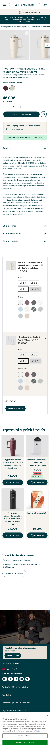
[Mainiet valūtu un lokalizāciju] (25, 669)
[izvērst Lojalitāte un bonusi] (14, 710)
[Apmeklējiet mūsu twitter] (27, 679)
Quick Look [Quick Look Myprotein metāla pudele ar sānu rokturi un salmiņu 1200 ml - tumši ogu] (12, 482)
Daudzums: (8, 102)
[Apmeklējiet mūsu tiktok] (16, 679)
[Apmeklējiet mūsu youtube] (21, 679)
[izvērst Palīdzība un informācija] (16, 687)
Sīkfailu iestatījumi (11, 663)
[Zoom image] (27, 33)
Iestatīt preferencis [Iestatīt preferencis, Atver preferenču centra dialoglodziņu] (25, 736)
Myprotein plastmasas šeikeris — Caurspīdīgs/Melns (37, 462)
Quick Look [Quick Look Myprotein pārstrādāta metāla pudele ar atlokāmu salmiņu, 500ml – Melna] (12, 535)
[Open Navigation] (4, 4)
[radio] (5, 88)
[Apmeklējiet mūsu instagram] (4, 679)
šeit (37, 731)
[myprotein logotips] (24, 4)
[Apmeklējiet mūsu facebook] (10, 679)
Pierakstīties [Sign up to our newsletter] (13, 656)
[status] (13, 107)
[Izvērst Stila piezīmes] (25, 226)
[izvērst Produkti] (8, 695)
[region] (25, 729)
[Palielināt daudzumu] (20, 107)
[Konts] (39, 4)
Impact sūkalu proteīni (37, 513)
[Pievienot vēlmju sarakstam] (44, 114)
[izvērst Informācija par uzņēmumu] (18, 703)
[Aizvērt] (47, 715)
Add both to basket (15, 408)
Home (3, 26)
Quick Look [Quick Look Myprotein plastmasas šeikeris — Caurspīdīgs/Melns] (37, 482)
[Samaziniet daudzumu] (6, 107)
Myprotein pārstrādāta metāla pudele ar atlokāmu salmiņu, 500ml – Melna (13, 519)
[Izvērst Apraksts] (25, 148)
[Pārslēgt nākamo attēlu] (47, 45)
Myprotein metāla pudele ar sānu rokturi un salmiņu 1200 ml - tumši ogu (13, 463)
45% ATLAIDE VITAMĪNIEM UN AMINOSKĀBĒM (25, 19)
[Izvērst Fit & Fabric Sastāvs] (25, 234)
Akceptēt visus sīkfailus (25, 742)
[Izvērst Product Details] (25, 241)
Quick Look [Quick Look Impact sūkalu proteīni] (37, 535)
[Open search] (9, 4)
